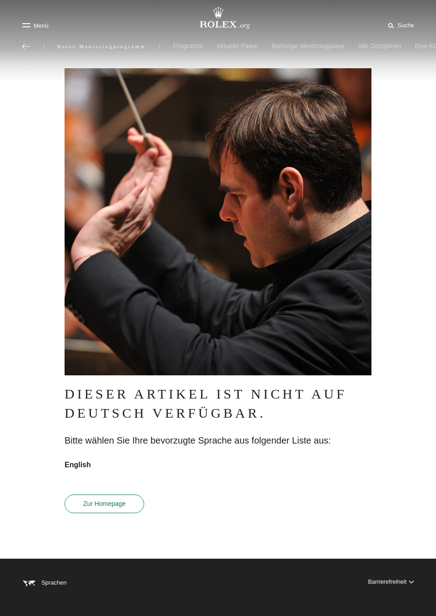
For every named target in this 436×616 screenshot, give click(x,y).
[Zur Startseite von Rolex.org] (218, 18)
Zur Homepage (104, 503)
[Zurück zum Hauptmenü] (26, 46)
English (78, 465)
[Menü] (35, 25)
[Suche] (399, 25)
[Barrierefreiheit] (391, 582)
